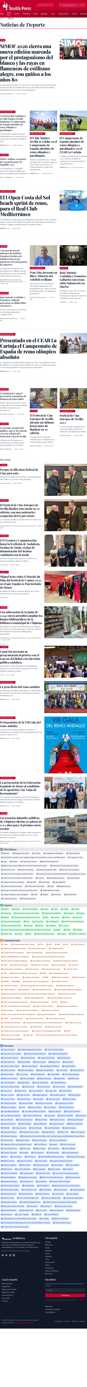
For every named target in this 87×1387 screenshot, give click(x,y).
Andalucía (26, 14)
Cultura (74, 14)
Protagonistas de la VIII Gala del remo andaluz (20, 724)
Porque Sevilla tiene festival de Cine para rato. (19, 471)
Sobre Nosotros (7, 1283)
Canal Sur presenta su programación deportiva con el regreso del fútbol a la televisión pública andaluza (20, 657)
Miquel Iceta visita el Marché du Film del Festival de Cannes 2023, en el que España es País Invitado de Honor (21, 582)
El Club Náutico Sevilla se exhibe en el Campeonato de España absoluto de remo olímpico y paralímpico (43, 146)
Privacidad (58, 1321)
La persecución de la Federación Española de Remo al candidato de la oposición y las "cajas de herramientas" (20, 788)
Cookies (67, 1321)
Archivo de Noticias (51, 1271)
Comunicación (63, 14)
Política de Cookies (8, 1292)
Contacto (5, 1301)
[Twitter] (6, 1255)
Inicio (2, 18)
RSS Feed (48, 1274)
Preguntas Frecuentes (52, 1309)
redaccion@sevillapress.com (24, 1322)
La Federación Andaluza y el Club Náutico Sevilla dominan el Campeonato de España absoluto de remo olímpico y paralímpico (13, 123)
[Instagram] (10, 1255)
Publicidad (48, 1306)
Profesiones (49, 1268)
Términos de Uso (7, 1295)
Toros (53, 14)
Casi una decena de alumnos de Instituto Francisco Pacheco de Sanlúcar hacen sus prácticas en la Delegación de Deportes (13, 257)
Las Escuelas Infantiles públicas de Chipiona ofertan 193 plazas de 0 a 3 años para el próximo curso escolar (21, 823)
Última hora (9, 14)
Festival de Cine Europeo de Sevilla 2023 (71, 419)
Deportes (44, 14)
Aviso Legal (5, 1298)
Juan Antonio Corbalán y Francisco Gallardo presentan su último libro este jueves (13, 301)
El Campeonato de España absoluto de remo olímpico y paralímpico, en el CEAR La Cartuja (72, 145)
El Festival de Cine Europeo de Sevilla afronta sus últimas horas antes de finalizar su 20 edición (42, 424)
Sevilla (17, 14)
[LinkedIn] (14, 1255)
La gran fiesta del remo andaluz (20, 687)
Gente (35, 14)
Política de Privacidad (9, 1289)
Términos (74, 1321)
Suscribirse (65, 1295)
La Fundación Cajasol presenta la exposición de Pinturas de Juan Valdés (13, 396)
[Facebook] (3, 1255)
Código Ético (6, 1286)
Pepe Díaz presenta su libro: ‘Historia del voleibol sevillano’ (43, 276)
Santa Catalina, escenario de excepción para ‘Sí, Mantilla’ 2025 (13, 161)
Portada (48, 1242)
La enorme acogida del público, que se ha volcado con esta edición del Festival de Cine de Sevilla (13, 432)
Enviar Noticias (50, 1312)
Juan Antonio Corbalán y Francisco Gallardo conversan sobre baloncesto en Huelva (73, 279)
